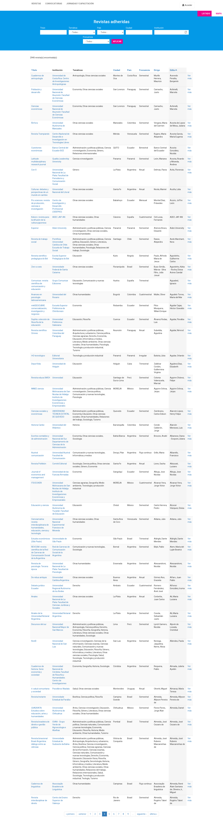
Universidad (57, 377)
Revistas (36, 3)
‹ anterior (82, 814)
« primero (70, 814)
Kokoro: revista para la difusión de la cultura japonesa (40, 220)
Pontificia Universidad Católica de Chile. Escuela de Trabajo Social (60, 245)
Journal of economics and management (38, 475)
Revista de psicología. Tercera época (39, 566)
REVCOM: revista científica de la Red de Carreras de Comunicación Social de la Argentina (40, 552)
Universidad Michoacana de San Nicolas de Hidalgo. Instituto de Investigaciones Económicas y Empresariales (61, 397)
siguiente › (141, 814)
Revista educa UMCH (40, 377)
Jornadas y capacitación (80, 3)
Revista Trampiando (40, 134)
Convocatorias (53, 3)
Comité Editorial (59, 464)
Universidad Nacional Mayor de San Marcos (60, 627)
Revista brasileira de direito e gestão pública (40, 725)
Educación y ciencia (40, 505)
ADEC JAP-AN (58, 217)
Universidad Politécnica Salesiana (57, 322)
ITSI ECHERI (36, 483)
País (99, 28)
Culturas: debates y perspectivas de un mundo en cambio (40, 192)
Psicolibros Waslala (61, 689)
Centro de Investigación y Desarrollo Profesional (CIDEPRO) (59, 206)
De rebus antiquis (39, 577)
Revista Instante (38, 697)
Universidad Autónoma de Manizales (58, 126)
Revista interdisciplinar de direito (39, 800)
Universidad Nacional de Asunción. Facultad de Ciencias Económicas (60, 95)
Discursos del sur (38, 624)
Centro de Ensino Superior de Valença (60, 800)
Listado (206, 13)
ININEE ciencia (37, 388)
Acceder (187, 5)
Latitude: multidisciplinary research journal (38, 162)
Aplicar (117, 41)
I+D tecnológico (38, 355)
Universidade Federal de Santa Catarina (60, 270)
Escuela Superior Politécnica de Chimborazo (60, 308)
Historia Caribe (37, 425)
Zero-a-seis (36, 267)
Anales (34, 596)
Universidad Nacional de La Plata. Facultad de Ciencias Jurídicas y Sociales (61, 602)
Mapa (219, 13)
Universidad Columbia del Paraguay (58, 333)
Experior (35, 228)
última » (153, 814)
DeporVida (36, 364)
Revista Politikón (38, 464)
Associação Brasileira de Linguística (58, 787)
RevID (33, 641)
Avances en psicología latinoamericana (38, 297)
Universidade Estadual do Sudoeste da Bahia (60, 741)
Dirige (157, 70)
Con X (34, 170)
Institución (159, 28)
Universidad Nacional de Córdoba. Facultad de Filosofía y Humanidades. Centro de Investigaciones (60, 675)
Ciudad (129, 28)
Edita (173, 70)
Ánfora (34, 123)
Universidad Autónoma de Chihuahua (58, 711)
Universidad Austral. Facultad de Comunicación (61, 456)
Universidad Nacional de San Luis (59, 644)
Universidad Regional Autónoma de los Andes (61, 588)
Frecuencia (88, 37)
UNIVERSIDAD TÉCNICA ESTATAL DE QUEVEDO (60, 414)
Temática (73, 28)
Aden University (59, 228)
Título (42, 28)
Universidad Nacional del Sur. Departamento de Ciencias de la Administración (60, 442)
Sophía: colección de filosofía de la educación (40, 322)
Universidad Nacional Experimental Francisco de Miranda (58, 525)
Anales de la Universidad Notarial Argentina (40, 616)
